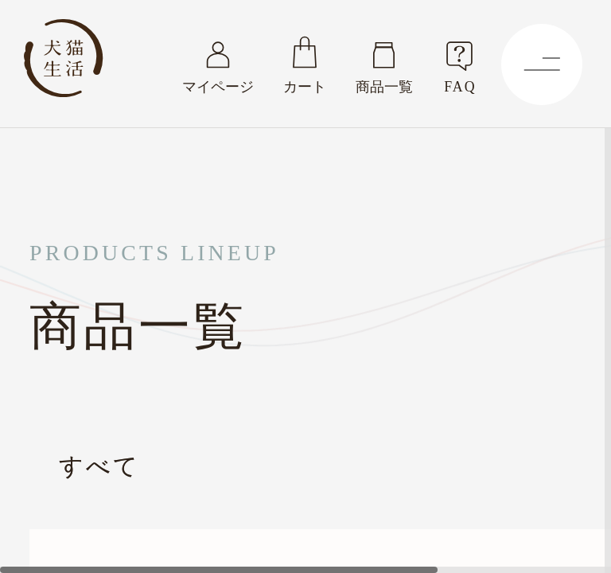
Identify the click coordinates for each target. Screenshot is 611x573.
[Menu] (541, 64)
